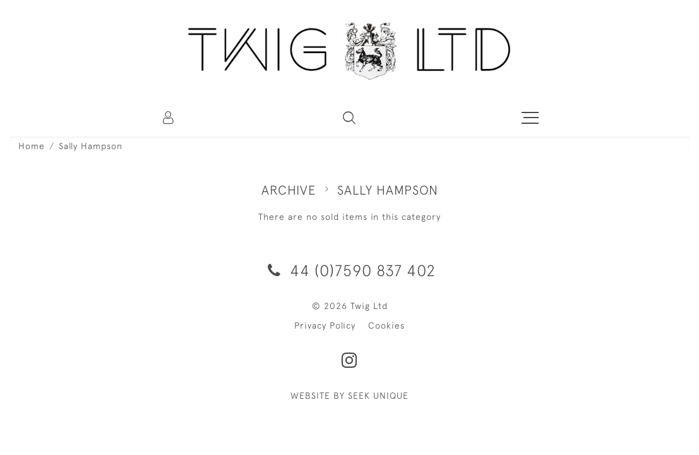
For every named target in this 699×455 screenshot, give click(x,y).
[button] (349, 117)
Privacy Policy (324, 325)
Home (31, 146)
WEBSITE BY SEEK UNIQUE (349, 396)
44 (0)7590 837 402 (349, 270)
